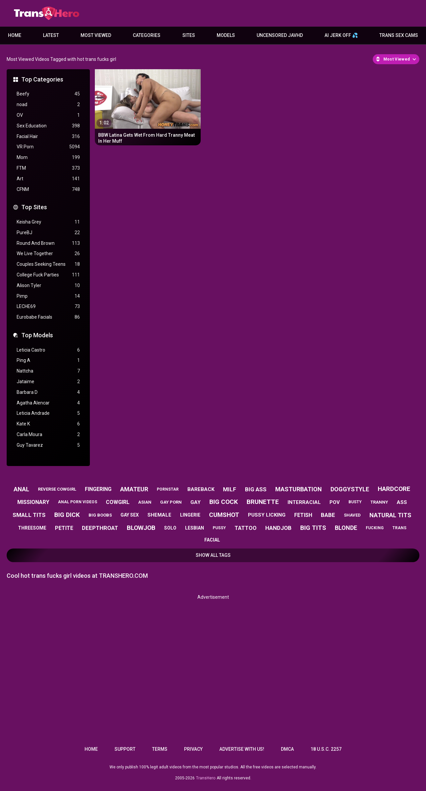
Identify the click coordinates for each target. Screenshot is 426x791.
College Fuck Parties (48, 275)
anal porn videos (77, 502)
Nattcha (48, 371)
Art (48, 179)
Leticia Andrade (48, 413)
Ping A (48, 360)
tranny (379, 502)
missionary (33, 502)
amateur (134, 489)
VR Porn (48, 147)
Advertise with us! (241, 749)
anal (21, 489)
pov (334, 502)
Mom (48, 157)
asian (144, 502)
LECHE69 (48, 306)
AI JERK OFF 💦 (341, 35)
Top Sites (34, 207)
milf (229, 489)
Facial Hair (48, 136)
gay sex (129, 515)
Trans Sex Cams (398, 35)
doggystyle (349, 489)
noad (48, 104)
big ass (256, 489)
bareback (200, 489)
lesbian (194, 528)
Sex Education (48, 126)
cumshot (224, 515)
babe (328, 515)
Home (14, 35)
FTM (48, 168)
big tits (313, 528)
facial (212, 540)
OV (48, 115)
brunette (263, 502)
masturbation (298, 489)
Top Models (37, 335)
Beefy (48, 94)
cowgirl (117, 502)
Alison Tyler (48, 285)
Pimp (48, 296)
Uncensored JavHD (280, 35)
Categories (146, 35)
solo (170, 528)
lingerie (190, 515)
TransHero (205, 778)
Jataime (48, 382)
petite (64, 528)
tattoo (246, 528)
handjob (278, 528)
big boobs (100, 515)
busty (355, 502)
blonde (346, 527)
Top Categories (42, 79)
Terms (159, 749)
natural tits (390, 515)
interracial (304, 502)
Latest (51, 35)
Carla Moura (48, 434)
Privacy (193, 749)
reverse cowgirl (57, 489)
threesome (32, 528)
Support (124, 749)
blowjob (141, 528)
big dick (67, 515)
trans (399, 528)
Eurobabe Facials (48, 317)
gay (195, 502)
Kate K (48, 424)
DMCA (287, 749)
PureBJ (48, 233)
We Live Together (48, 253)
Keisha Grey (48, 222)
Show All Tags (213, 555)
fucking (375, 528)
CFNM (48, 189)
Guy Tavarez (48, 445)
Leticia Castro (48, 350)
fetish (303, 515)
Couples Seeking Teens (48, 264)
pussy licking (267, 515)
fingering (98, 489)
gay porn (171, 502)
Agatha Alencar (48, 403)
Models (226, 35)
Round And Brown (48, 243)
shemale (159, 515)
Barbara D (48, 392)
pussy (219, 528)
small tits (29, 515)
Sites (188, 35)
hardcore (394, 489)
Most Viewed (96, 35)
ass (402, 502)
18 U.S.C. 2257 (326, 749)
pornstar (168, 489)
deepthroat (100, 528)
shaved (352, 515)
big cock (223, 502)
